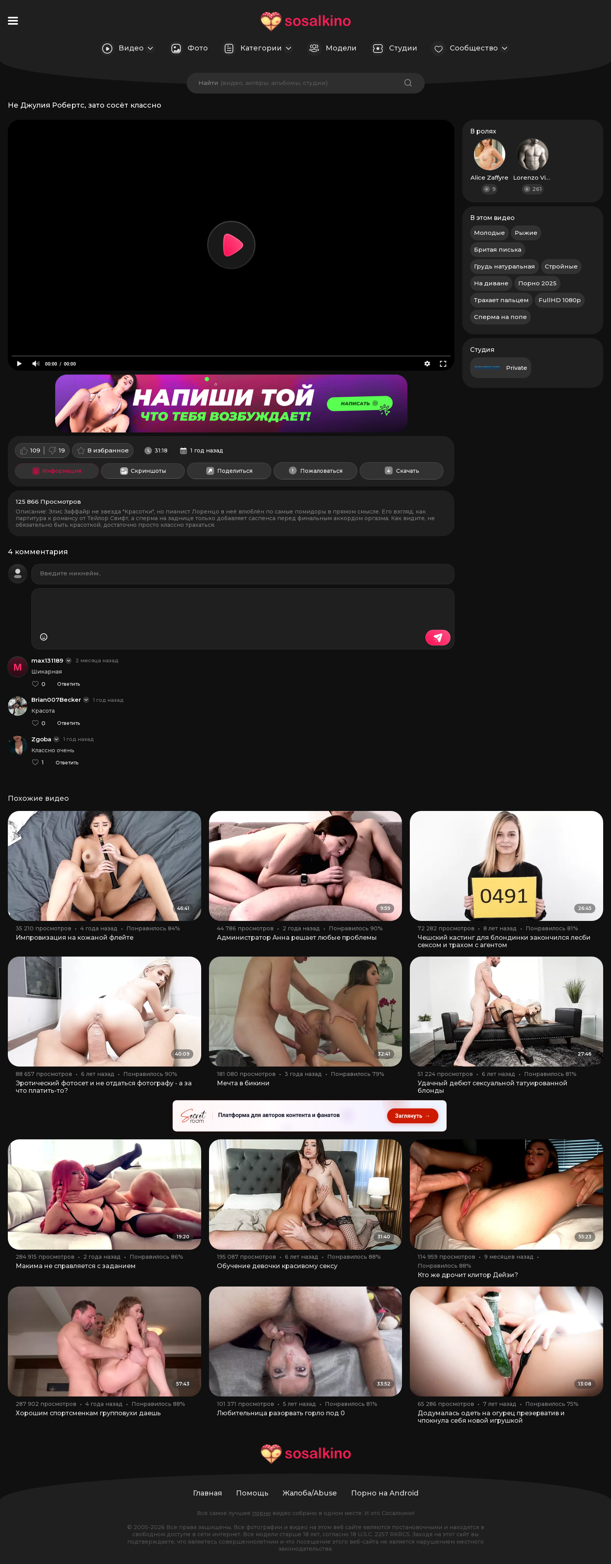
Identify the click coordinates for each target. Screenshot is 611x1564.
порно (261, 1513)
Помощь (252, 1493)
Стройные (561, 266)
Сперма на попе (500, 317)
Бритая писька (497, 249)
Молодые (489, 232)
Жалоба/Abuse (310, 1493)
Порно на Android (384, 1493)
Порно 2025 (537, 283)
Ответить (68, 684)
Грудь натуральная (504, 266)
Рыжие (526, 232)
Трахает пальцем (501, 300)
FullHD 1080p (560, 300)
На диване (491, 283)
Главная (207, 1493)
